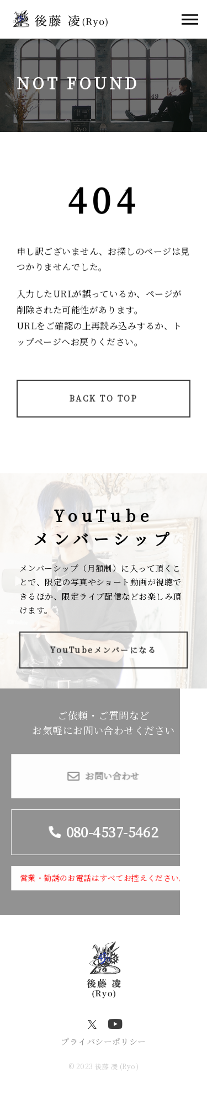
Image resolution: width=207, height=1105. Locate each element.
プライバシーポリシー (103, 1041)
